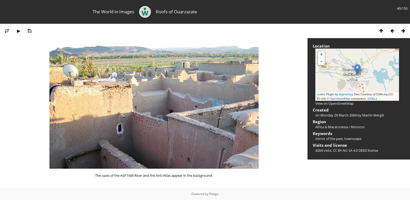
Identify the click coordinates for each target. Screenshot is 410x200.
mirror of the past (329, 138)
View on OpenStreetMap (334, 103)
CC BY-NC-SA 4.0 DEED (350, 150)
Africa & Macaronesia (331, 127)
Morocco (358, 127)
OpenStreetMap (340, 98)
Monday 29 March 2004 (338, 115)
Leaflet (321, 94)
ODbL (372, 98)
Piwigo (214, 194)
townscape (352, 138)
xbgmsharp (346, 94)
